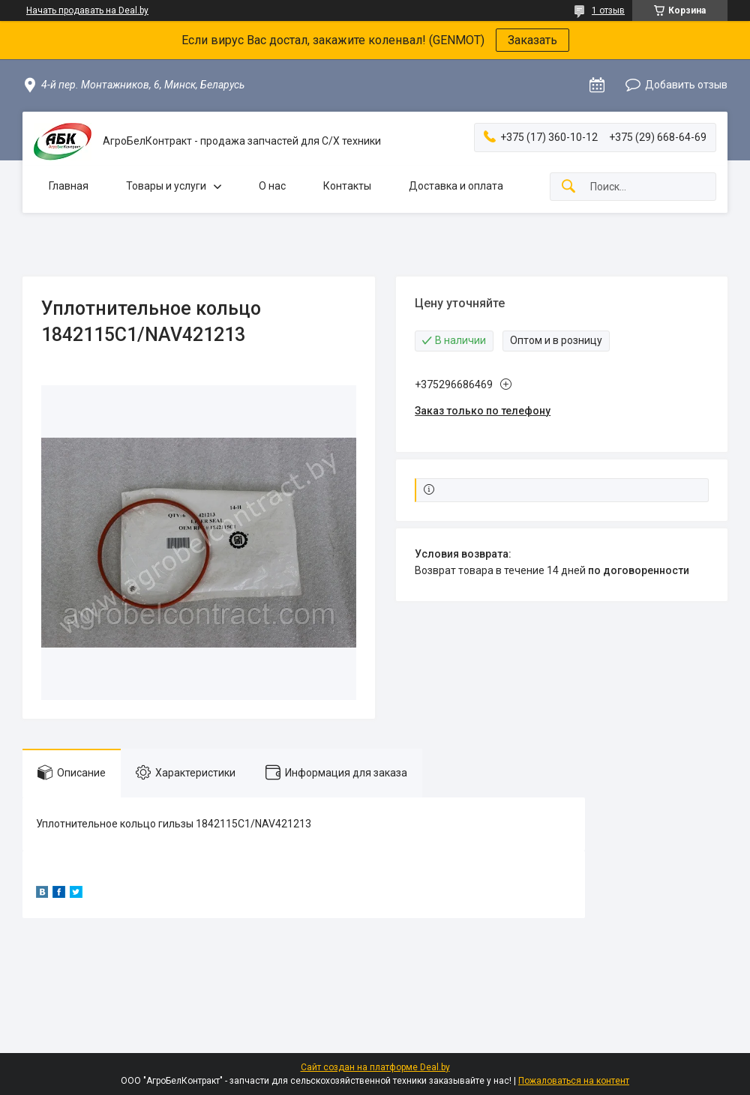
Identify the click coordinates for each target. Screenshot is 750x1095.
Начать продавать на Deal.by (87, 10)
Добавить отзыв (686, 85)
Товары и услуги (166, 186)
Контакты (347, 186)
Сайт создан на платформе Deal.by (375, 1067)
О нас (272, 186)
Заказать (532, 40)
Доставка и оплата (456, 186)
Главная (68, 186)
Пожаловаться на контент (573, 1081)
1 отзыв (608, 10)
